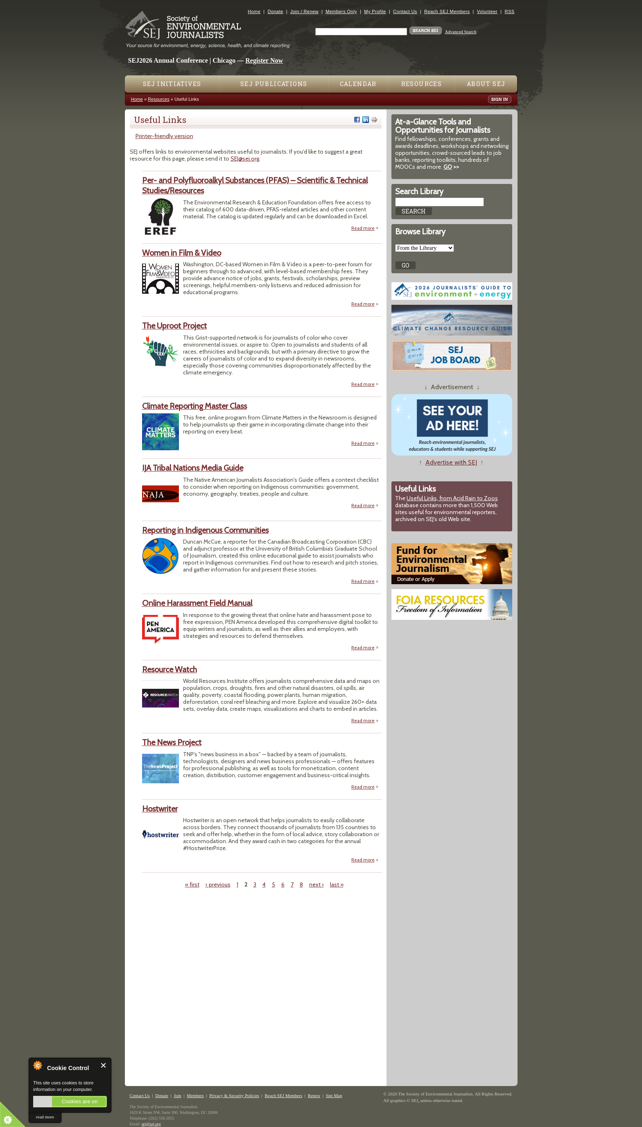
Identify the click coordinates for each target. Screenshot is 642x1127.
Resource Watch (169, 669)
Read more (365, 228)
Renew (314, 1095)
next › (316, 884)
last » (337, 884)
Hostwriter (160, 809)
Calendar (358, 84)
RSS (510, 11)
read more (45, 1116)
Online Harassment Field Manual (197, 603)
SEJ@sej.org (245, 158)
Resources (421, 84)
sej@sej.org (151, 1124)
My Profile (375, 11)
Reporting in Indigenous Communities (205, 530)
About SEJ (486, 84)
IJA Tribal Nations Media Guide (192, 468)
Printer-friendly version (164, 136)
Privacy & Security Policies (234, 1095)
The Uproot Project (174, 326)
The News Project (171, 742)
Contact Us (405, 11)
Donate (275, 11)
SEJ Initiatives (172, 84)
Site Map (334, 1095)
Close (103, 1065)
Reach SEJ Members (447, 11)
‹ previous (218, 884)
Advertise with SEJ (451, 462)
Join (177, 1095)
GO (447, 166)
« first (192, 884)
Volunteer (487, 11)
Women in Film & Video (181, 253)
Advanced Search (460, 31)
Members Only (341, 11)
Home (254, 11)
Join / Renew (304, 11)
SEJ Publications (273, 84)
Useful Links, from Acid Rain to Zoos (452, 498)
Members (195, 1095)
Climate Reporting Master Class (194, 406)
